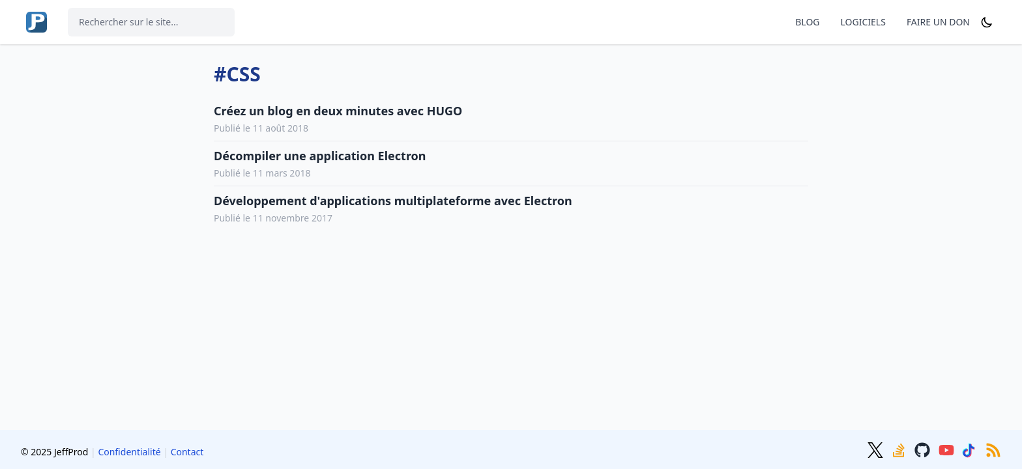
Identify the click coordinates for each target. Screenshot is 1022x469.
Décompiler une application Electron (320, 155)
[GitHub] (923, 449)
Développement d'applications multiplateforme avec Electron (393, 200)
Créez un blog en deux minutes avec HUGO (338, 111)
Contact (187, 452)
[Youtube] (948, 449)
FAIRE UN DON (938, 22)
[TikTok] (971, 449)
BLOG (807, 22)
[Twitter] (877, 449)
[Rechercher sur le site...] (151, 22)
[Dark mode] (986, 22)
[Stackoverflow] (900, 449)
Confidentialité (129, 452)
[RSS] (993, 449)
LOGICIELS (863, 22)
